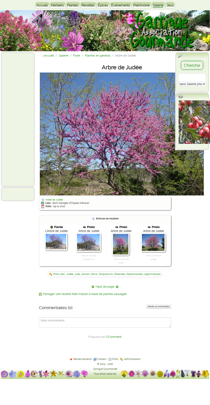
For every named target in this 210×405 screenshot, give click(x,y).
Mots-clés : (59, 274)
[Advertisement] (19, 119)
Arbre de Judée (54, 199)
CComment (114, 336)
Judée (69, 274)
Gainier (85, 274)
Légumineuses (152, 274)
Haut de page (105, 286)
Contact (101, 359)
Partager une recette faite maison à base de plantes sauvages (85, 294)
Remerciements (82, 359)
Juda (77, 274)
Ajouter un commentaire (159, 306)
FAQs (115, 359)
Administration (132, 359)
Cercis (94, 274)
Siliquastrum (106, 274)
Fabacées (119, 274)
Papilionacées (135, 274)
